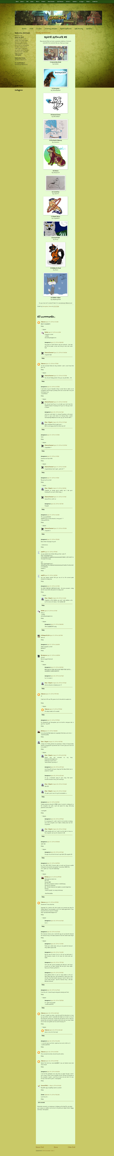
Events (44, 1)
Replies (44, 329)
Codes (32, 1)
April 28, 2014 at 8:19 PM (52, 1061)
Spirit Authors (65, 29)
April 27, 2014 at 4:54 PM (60, 488)
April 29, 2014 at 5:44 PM (57, 972)
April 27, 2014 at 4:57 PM (56, 741)
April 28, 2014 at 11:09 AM (60, 422)
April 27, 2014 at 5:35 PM (53, 841)
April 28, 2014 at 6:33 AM (57, 819)
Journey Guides (51, 29)
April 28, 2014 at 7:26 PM (57, 952)
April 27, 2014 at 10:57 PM (60, 445)
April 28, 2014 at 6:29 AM (57, 676)
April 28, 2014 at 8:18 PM (52, 1051)
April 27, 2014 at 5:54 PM (57, 667)
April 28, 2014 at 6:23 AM (53, 990)
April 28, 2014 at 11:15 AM (60, 791)
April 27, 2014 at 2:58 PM (53, 655)
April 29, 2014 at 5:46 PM (53, 1071)
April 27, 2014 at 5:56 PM (57, 342)
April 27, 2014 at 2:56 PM (53, 644)
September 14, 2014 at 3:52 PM (52, 1094)
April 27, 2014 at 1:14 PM (53, 456)
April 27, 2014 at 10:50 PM (60, 402)
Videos (88, 1)
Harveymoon (44, 655)
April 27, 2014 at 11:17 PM (60, 496)
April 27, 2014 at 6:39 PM (55, 877)
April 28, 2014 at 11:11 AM (60, 598)
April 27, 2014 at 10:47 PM (60, 375)
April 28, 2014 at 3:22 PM (53, 1041)
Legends (75, 1)
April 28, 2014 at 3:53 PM (57, 1000)
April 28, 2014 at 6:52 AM (56, 1030)
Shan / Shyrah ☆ (49, 422)
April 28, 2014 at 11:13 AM (60, 683)
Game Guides (51, 1)
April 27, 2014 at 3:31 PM (56, 709)
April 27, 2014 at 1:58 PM (51, 575)
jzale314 (43, 551)
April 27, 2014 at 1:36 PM (53, 539)
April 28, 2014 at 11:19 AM (60, 829)
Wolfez (46, 332)
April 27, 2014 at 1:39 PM (51, 551)
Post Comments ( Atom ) (49, 1150)
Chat (27, 1)
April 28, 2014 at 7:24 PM (57, 943)
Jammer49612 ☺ (45, 1085)
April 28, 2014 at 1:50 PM (57, 504)
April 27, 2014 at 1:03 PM (52, 363)
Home (17, 1)
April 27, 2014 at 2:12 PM (55, 332)
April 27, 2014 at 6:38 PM (52, 902)
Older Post (71, 1147)
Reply (42, 326)
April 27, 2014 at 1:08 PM (53, 386)
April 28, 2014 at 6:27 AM (57, 412)
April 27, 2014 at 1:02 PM (52, 322)
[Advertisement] (57, 7)
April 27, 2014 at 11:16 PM (60, 466)
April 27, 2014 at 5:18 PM (53, 802)
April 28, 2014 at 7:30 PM (57, 962)
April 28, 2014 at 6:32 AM (57, 775)
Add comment (41, 1102)
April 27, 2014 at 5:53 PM (53, 863)
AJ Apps (81, 1)
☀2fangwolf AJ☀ (45, 635)
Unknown (43, 322)
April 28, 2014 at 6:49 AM (57, 852)
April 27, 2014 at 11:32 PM (60, 528)
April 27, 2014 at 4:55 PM (51, 731)
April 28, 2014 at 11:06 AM (60, 784)
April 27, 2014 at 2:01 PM (53, 586)
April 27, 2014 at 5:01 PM (60, 755)
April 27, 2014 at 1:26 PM (53, 515)
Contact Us (94, 1)
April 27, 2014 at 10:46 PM (60, 352)
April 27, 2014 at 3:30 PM (52, 694)
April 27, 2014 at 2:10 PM (51, 610)
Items (38, 1)
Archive (68, 1)
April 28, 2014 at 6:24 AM (57, 920)
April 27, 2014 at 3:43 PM (53, 720)
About (22, 1)
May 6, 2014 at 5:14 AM (55, 1085)
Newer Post (40, 1147)
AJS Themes (60, 1)
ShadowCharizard (49, 352)
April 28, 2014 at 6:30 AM (57, 767)
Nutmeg (43, 731)
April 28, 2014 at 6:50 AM (52, 1013)
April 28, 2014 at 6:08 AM (53, 931)
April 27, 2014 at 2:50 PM (56, 635)
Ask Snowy (79, 29)
